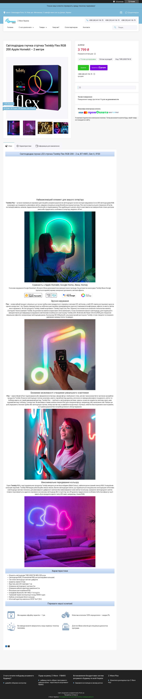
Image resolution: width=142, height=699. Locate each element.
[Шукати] (115, 27)
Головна (10, 27)
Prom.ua (81, 693)
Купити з (99, 68)
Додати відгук (133, 12)
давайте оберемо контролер (15, 683)
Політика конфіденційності (85, 697)
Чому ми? (55, 27)
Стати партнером (71, 27)
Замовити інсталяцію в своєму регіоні (89, 683)
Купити (83, 68)
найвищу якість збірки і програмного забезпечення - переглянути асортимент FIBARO (53, 682)
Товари (42, 27)
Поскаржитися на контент (67, 697)
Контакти (86, 27)
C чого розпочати (25, 27)
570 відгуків (119, 1)
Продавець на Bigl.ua (71, 695)
